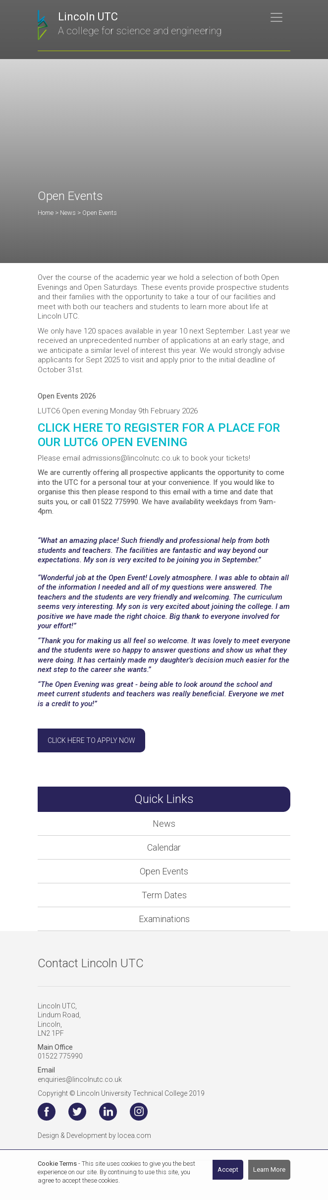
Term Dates (164, 895)
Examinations (164, 919)
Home (46, 212)
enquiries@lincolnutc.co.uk (80, 1079)
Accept (228, 1169)
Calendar (164, 847)
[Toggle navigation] (276, 17)
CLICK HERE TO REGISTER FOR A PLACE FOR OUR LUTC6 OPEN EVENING (159, 435)
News (164, 823)
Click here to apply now (91, 740)
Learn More (269, 1169)
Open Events (164, 871)
